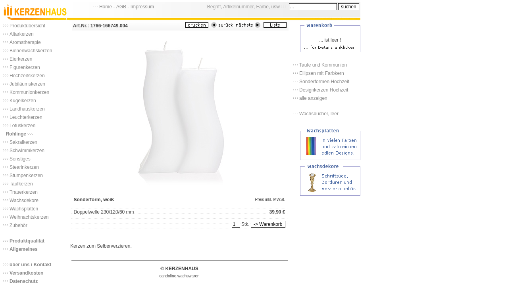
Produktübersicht (27, 26)
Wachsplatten (24, 209)
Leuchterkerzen (26, 117)
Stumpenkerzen (26, 175)
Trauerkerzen (24, 192)
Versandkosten (26, 273)
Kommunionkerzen (29, 92)
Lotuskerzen (22, 125)
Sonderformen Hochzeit (324, 81)
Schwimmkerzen (27, 150)
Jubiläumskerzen (27, 84)
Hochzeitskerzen (27, 75)
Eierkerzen (21, 59)
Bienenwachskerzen (31, 50)
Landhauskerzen (27, 109)
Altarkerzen (22, 34)
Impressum (142, 7)
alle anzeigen (313, 98)
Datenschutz (24, 281)
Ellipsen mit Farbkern (321, 73)
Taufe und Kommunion (323, 65)
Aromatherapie (25, 42)
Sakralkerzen (23, 142)
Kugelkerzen (23, 100)
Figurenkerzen (25, 67)
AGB (121, 7)
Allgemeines (24, 249)
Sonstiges (20, 159)
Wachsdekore (24, 200)
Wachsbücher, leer (319, 113)
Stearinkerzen (24, 167)
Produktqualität (27, 241)
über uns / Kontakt (30, 264)
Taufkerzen (21, 184)
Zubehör (18, 225)
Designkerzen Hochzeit (323, 90)
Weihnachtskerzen (29, 217)
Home (105, 7)
